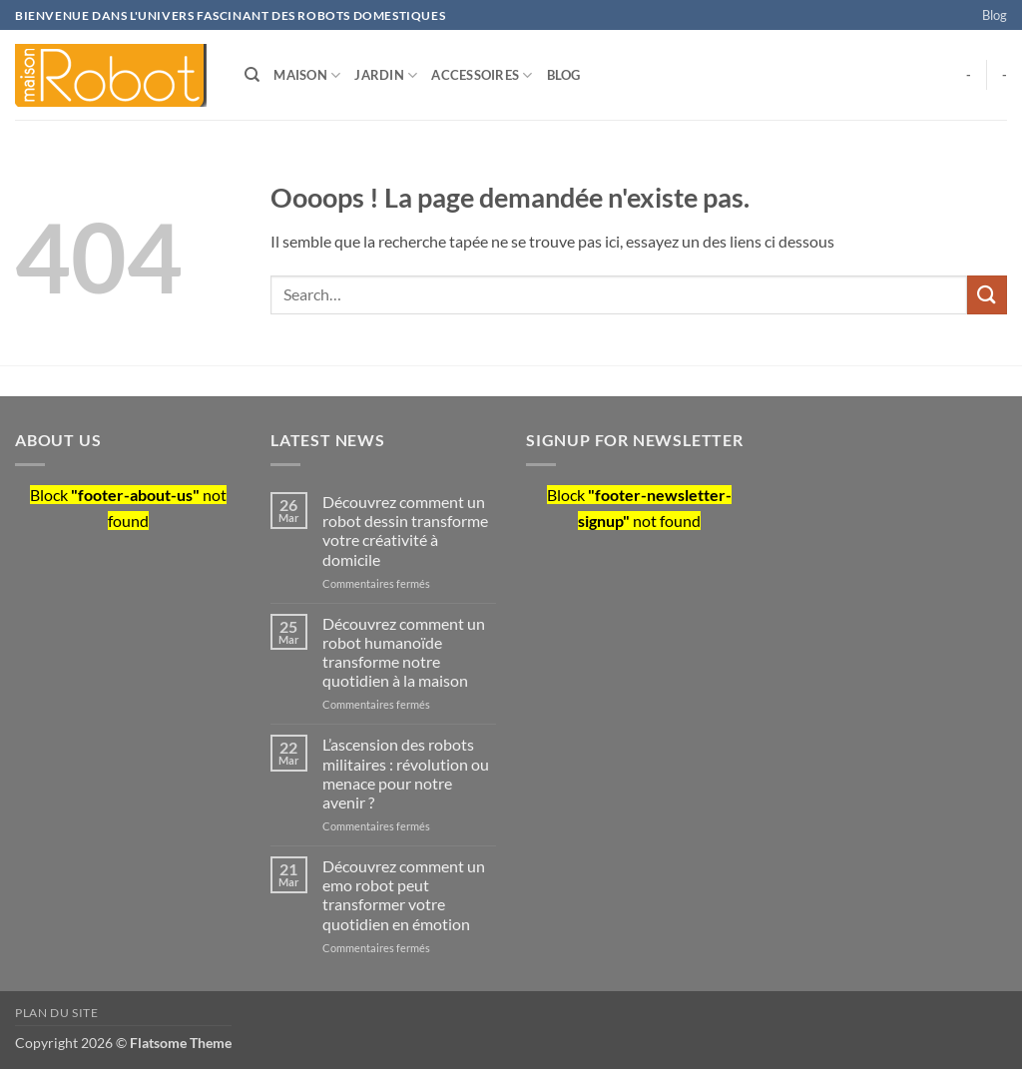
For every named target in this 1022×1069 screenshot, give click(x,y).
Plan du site (56, 1012)
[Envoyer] (987, 294)
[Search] (252, 75)
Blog (994, 15)
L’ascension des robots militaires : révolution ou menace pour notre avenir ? (405, 773)
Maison (306, 75)
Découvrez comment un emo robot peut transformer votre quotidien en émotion (403, 894)
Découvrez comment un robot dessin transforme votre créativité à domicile (405, 530)
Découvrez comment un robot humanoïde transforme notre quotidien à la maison (403, 652)
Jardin (385, 75)
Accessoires (481, 75)
